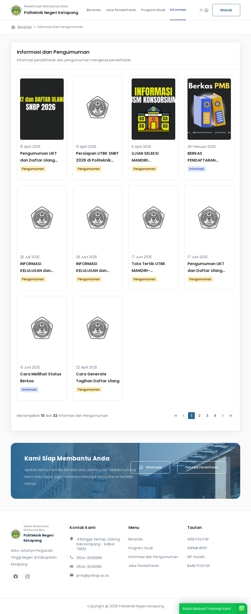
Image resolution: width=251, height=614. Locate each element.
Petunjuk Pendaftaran (201, 467)
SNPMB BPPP (197, 548)
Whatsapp (150, 467)
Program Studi (153, 10)
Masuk (226, 10)
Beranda (93, 10)
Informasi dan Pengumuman (153, 556)
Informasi (178, 9)
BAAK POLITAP (198, 565)
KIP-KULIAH (196, 556)
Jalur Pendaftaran (120, 10)
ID (204, 10)
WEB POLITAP (198, 539)
